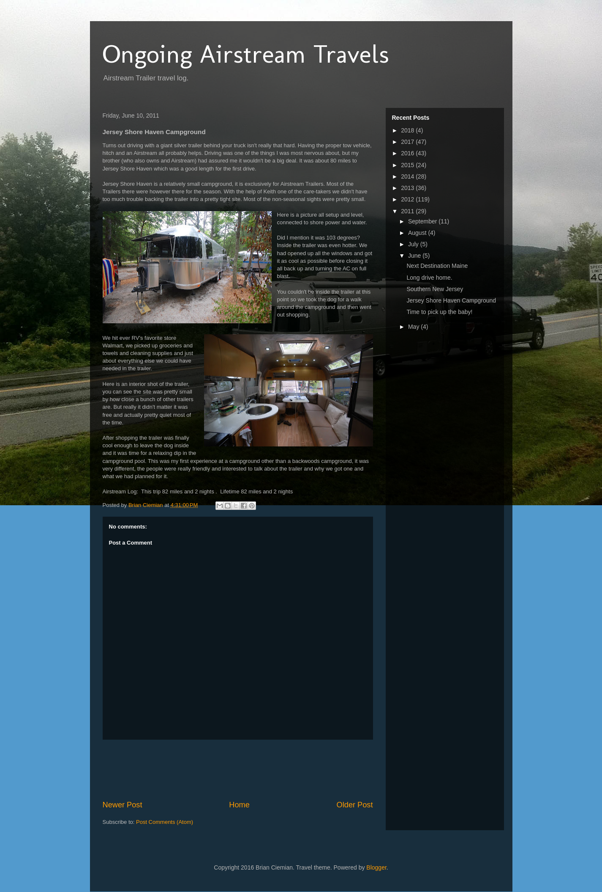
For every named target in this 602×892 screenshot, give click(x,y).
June (415, 255)
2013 (408, 187)
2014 (408, 176)
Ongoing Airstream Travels (246, 54)
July (414, 244)
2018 (408, 130)
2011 (408, 211)
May (414, 326)
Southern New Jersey (434, 289)
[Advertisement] (256, 770)
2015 (408, 165)
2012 (408, 199)
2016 (408, 153)
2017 (408, 141)
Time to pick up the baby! (439, 311)
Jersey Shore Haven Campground (451, 300)
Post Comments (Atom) (164, 822)
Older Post (355, 805)
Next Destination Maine (437, 265)
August (418, 232)
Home (239, 805)
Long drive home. (429, 277)
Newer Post (122, 805)
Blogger (376, 867)
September (423, 221)
